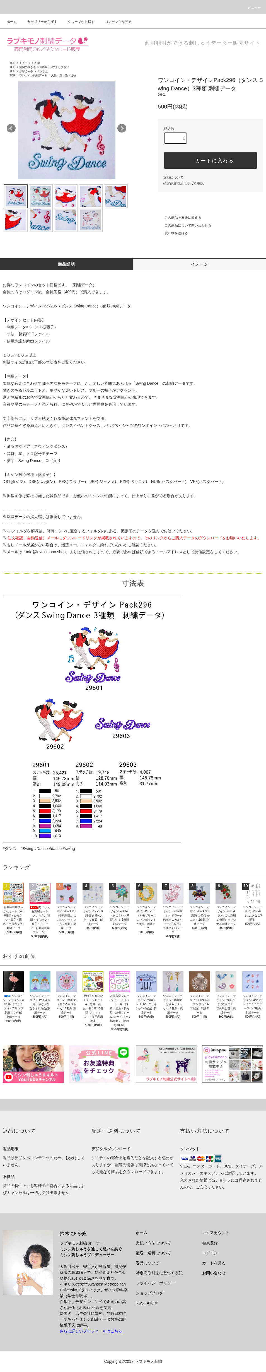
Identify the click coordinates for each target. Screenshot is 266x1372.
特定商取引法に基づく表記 (183, 184)
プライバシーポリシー (155, 1283)
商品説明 (66, 264)
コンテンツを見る (115, 22)
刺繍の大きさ (27, 67)
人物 (37, 62)
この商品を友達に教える (179, 218)
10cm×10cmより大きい (54, 67)
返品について (173, 177)
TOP (12, 62)
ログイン (210, 1253)
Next (121, 128)
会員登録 (210, 1243)
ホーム (12, 22)
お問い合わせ (214, 1273)
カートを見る (214, 1263)
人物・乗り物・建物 (63, 75)
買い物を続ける (173, 233)
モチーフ (24, 62)
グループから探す (78, 22)
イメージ (199, 264)
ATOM (152, 1303)
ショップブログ (149, 1293)
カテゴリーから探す (38, 22)
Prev (11, 128)
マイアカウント (215, 1233)
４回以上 (42, 71)
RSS (140, 1303)
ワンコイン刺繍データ (33, 75)
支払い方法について (153, 1243)
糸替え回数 (26, 71)
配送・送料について (153, 1253)
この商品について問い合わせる (184, 225)
